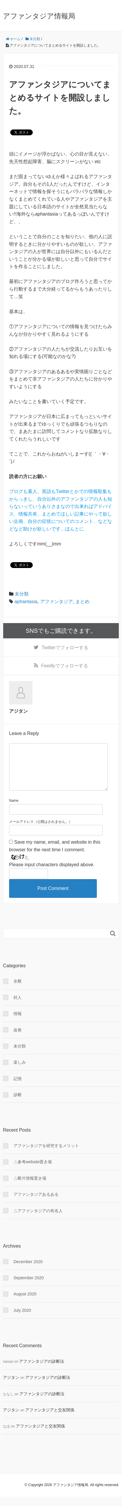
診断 (17, 1104)
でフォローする (65, 647)
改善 (17, 1039)
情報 (17, 1023)
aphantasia (25, 601)
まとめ (82, 601)
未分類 (22, 593)
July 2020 (22, 1319)
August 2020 (25, 1303)
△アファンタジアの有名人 (38, 1220)
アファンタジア (56, 601)
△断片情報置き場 (29, 1187)
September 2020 (28, 1287)
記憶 (17, 1088)
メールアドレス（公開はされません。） (40, 831)
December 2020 (28, 1271)
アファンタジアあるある (36, 1203)
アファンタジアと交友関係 (49, 1419)
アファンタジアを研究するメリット (46, 1155)
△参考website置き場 (32, 1171)
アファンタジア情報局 (39, 16)
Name (13, 810)
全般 (17, 990)
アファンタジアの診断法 (41, 1370)
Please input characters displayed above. (51, 873)
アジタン (11, 1386)
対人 (17, 1006)
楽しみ (19, 1071)
